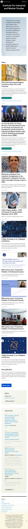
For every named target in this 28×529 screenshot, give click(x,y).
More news (6, 385)
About (3, 499)
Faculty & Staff (4, 511)
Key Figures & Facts (5, 503)
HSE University (6, 1)
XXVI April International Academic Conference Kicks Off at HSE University (12, 84)
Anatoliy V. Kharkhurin (9, 439)
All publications (9, 489)
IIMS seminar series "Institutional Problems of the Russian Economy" (12, 271)
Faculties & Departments (6, 507)
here (7, 519)
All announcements (10, 401)
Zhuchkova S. (19, 455)
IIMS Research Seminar (10, 398)
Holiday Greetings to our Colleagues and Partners (13, 240)
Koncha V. (17, 439)
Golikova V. (7, 425)
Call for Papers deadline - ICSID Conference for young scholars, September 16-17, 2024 (11, 212)
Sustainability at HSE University (7, 505)
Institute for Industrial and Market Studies (14, 7)
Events (7, 393)
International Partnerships (6, 509)
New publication (6, 369)
